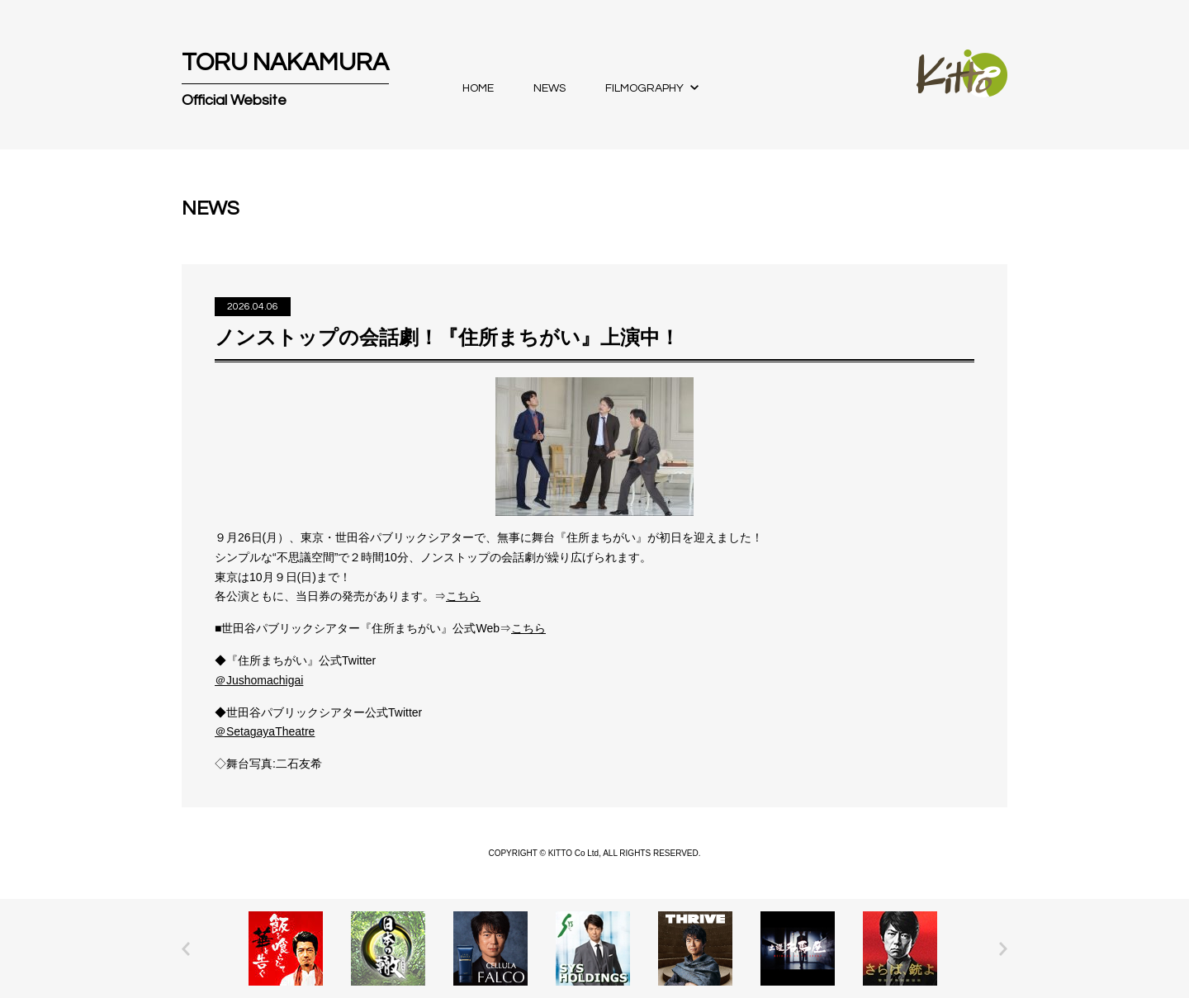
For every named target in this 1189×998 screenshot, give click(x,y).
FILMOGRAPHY (644, 88)
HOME (478, 88)
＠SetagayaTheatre (265, 731)
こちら (463, 596)
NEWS (549, 88)
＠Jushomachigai (259, 680)
